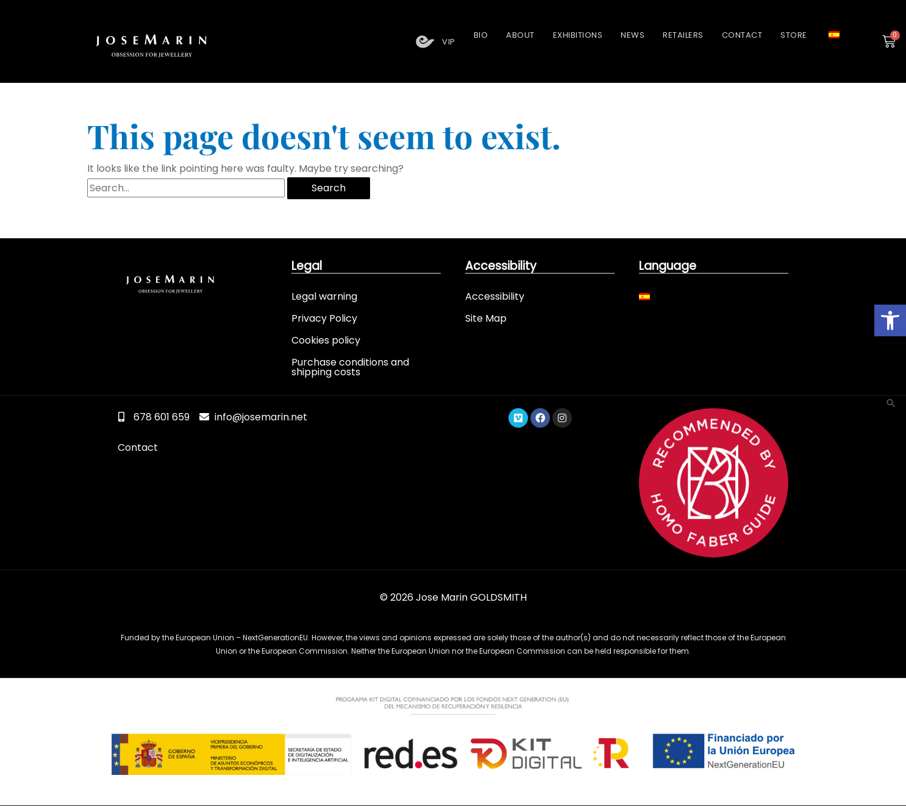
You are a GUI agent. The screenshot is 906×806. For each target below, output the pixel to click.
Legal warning (324, 296)
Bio (481, 35)
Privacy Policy (324, 318)
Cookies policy (325, 340)
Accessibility (494, 296)
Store (793, 35)
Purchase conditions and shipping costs (350, 366)
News (632, 35)
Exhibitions (578, 35)
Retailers (683, 35)
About (520, 35)
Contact (742, 35)
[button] (890, 320)
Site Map (486, 318)
